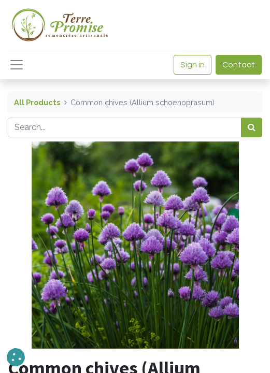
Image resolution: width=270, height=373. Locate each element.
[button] (16, 357)
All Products (37, 102)
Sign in (192, 65)
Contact (238, 65)
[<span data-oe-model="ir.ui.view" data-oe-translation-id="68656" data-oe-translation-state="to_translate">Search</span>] (251, 127)
